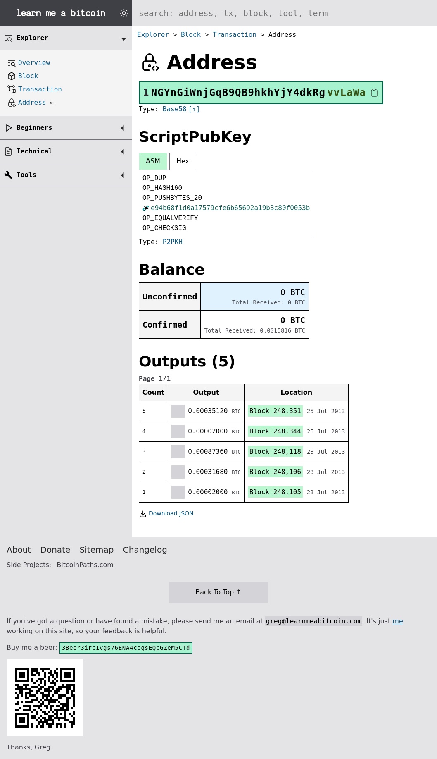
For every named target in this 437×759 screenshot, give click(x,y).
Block (191, 34)
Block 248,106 (275, 472)
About (19, 550)
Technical (34, 151)
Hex (182, 161)
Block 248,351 (275, 411)
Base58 (175, 109)
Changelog (145, 550)
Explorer (153, 34)
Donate (55, 550)
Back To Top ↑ (218, 592)
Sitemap (97, 550)
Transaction (234, 34)
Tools (26, 175)
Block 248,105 (275, 492)
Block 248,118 (275, 451)
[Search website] (284, 13)
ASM (153, 161)
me (397, 621)
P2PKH (173, 242)
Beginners (34, 128)
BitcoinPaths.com (85, 565)
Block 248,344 (275, 431)
